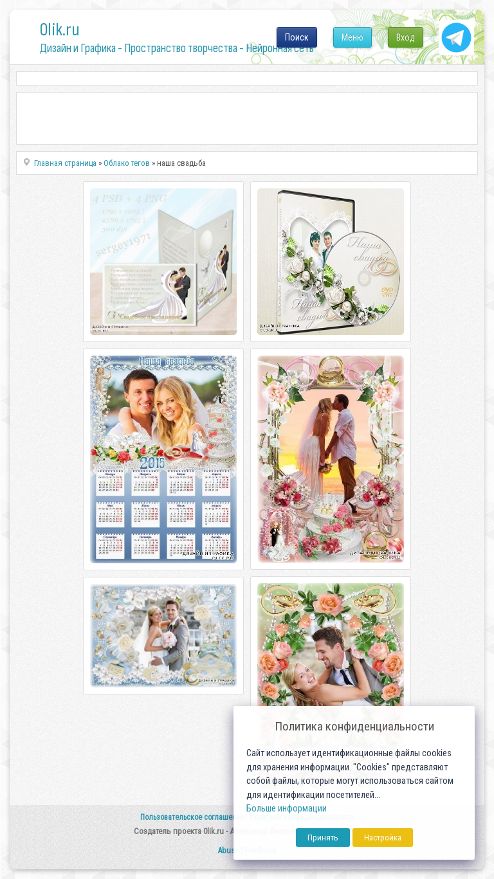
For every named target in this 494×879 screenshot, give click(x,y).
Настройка (382, 837)
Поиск (297, 37)
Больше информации (286, 808)
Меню (352, 37)
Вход (405, 37)
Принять (322, 837)
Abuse (228, 850)
